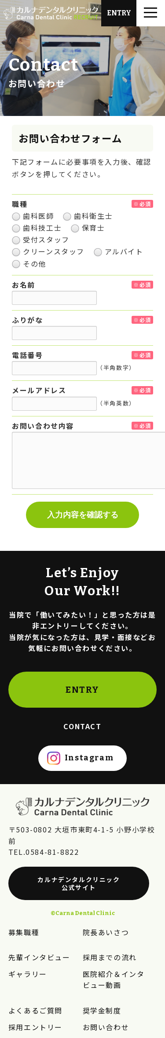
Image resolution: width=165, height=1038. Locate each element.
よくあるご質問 (35, 1010)
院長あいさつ (106, 932)
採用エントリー (35, 1027)
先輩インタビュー (39, 957)
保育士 (88, 227)
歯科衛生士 (88, 215)
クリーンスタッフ (48, 251)
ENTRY (82, 689)
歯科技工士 (37, 227)
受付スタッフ (41, 239)
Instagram (89, 758)
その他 (29, 263)
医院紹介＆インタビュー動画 (114, 980)
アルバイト (118, 251)
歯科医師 (33, 215)
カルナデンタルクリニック (79, 883)
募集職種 (23, 932)
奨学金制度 (102, 1010)
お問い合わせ (106, 1027)
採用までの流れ (110, 957)
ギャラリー (27, 974)
